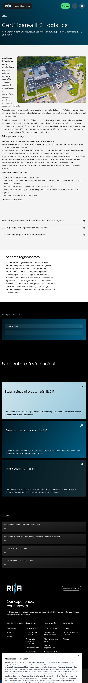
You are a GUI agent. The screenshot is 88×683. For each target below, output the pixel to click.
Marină (10, 637)
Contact (65, 6)
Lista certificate (50, 628)
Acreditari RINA (50, 652)
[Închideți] (78, 661)
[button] (44, 326)
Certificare (11, 628)
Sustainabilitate (32, 648)
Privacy (66, 639)
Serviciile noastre (22, 6)
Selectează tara (71, 588)
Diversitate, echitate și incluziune (30, 641)
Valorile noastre (32, 656)
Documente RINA (51, 656)
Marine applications (49, 646)
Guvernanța (30, 652)
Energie (10, 632)
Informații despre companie (70, 633)
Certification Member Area (50, 633)
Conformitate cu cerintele (32, 633)
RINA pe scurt (31, 628)
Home (4, 16)
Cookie (66, 628)
